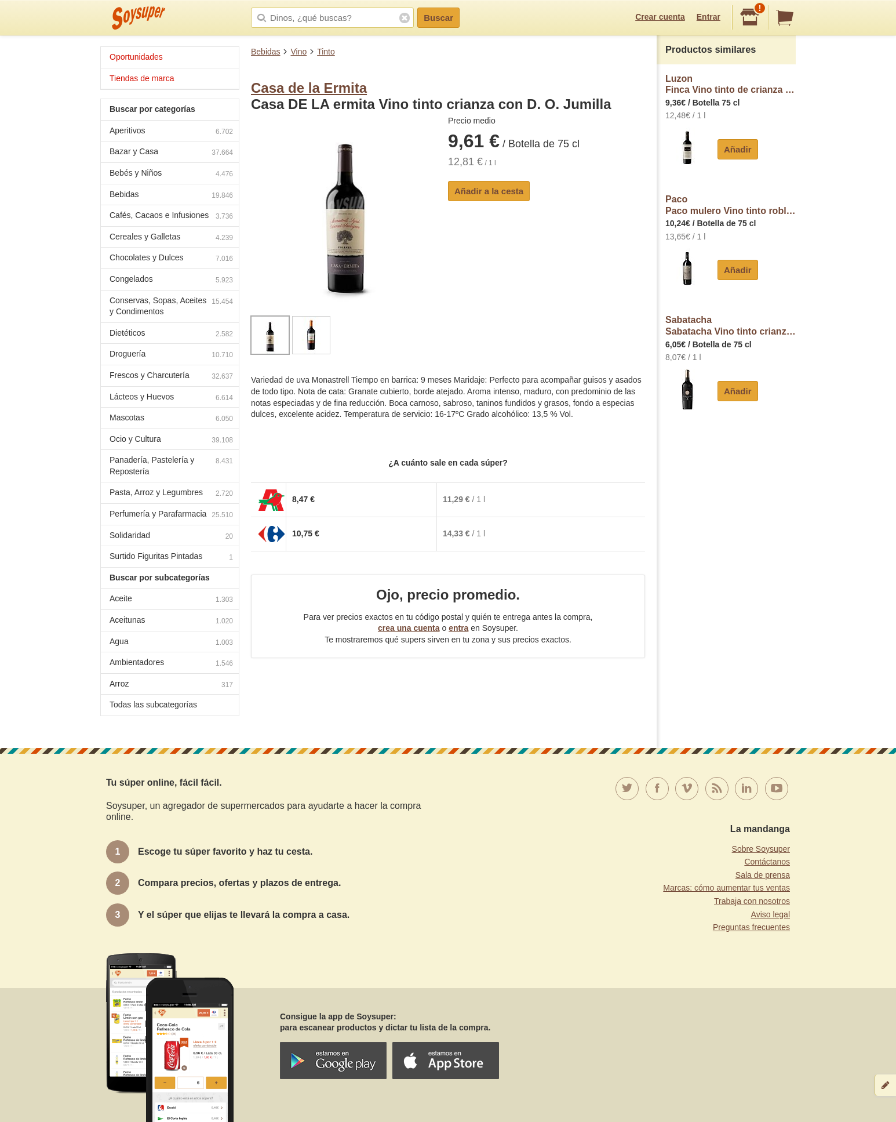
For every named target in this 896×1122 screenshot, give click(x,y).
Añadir (738, 149)
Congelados (171, 280)
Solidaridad (171, 537)
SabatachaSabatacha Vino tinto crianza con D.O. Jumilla (730, 325)
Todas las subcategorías (153, 704)
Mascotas (171, 419)
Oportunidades (136, 56)
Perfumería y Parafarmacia (171, 515)
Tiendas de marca (142, 78)
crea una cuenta (409, 628)
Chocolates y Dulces (171, 259)
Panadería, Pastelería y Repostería (171, 465)
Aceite (171, 600)
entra (458, 628)
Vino (298, 51)
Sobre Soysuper (761, 849)
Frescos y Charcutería (171, 377)
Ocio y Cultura (171, 440)
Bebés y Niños (171, 174)
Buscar (438, 18)
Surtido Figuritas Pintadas (171, 557)
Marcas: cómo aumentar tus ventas (726, 887)
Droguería (171, 355)
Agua (171, 643)
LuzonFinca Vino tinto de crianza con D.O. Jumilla (730, 84)
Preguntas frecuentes (751, 927)
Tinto (326, 51)
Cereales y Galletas (171, 238)
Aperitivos (171, 132)
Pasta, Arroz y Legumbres (171, 494)
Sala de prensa (762, 875)
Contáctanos (767, 861)
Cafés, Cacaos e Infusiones (171, 216)
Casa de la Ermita (309, 88)
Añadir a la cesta (488, 191)
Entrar (708, 16)
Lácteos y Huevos (171, 398)
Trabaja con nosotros (752, 901)
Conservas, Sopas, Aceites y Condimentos (171, 306)
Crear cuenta (660, 16)
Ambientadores (171, 664)
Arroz (171, 685)
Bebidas (266, 51)
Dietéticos (171, 334)
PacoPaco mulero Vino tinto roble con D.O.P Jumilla (730, 205)
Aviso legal (770, 914)
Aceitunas (171, 621)
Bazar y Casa (171, 153)
